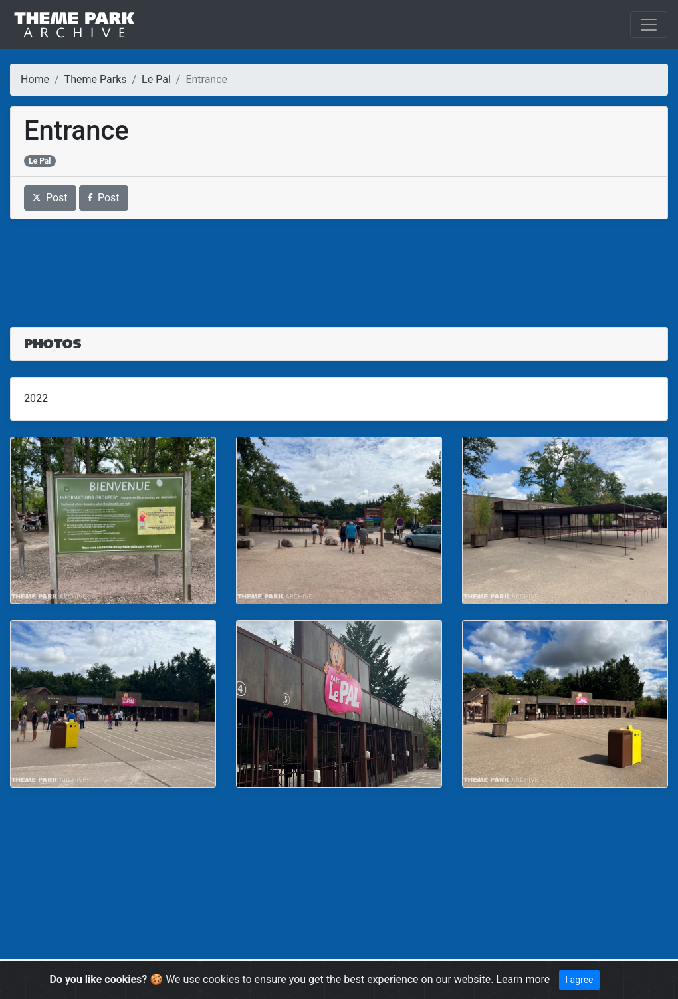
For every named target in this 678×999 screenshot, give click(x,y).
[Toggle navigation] (648, 24)
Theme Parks (95, 79)
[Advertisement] (339, 265)
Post (50, 197)
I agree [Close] (579, 979)
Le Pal (156, 79)
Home (35, 79)
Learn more (523, 979)
